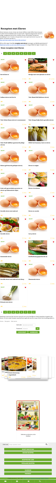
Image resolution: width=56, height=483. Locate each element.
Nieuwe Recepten (28, 453)
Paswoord (19, 328)
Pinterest (28, 473)
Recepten (7, 321)
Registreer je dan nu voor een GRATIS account (12, 45)
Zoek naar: (6, 444)
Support (42, 478)
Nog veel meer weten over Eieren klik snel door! (13, 40)
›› (33, 53)
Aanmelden (34, 332)
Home (1, 321)
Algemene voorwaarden (35, 478)
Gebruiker (19, 325)
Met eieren (14, 321)
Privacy (28, 478)
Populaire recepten (28, 463)
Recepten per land (28, 460)
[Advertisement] (28, 15)
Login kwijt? (22, 332)
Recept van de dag (28, 449)
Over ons (46, 478)
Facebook (28, 470)
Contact (24, 478)
